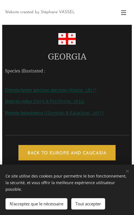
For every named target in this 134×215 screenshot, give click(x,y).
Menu (123, 12)
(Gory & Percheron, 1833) (44, 101)
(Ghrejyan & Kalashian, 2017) (54, 112)
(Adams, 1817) (50, 90)
